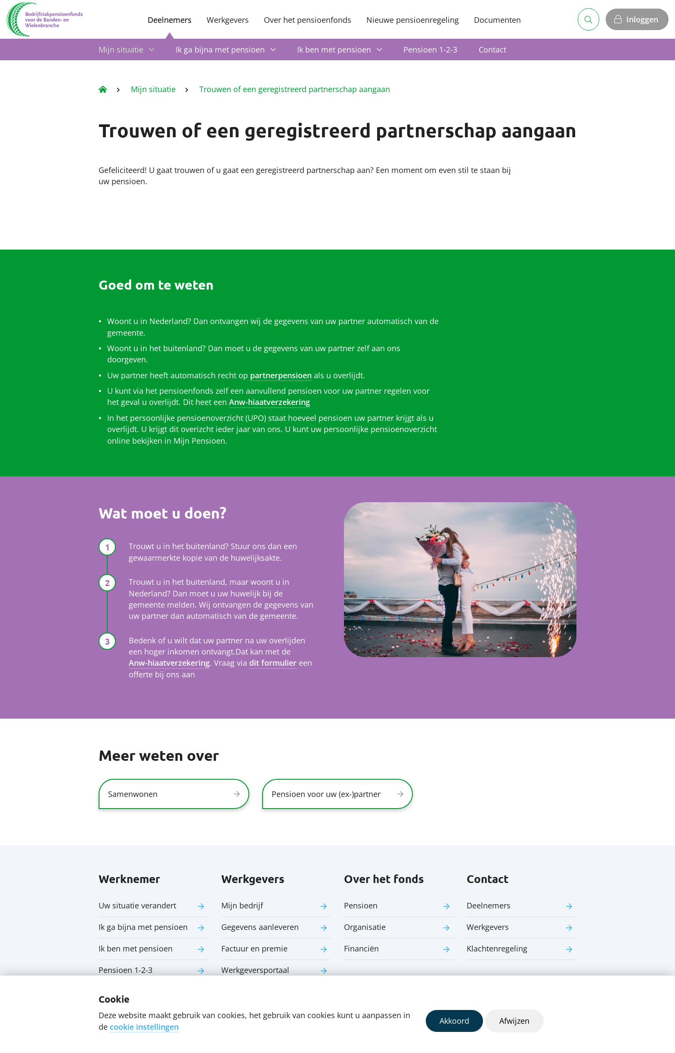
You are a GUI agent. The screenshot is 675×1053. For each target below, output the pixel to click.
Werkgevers (228, 20)
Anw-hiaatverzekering (269, 402)
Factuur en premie (254, 948)
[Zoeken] (588, 19)
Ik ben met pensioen (334, 49)
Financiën (361, 948)
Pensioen (361, 905)
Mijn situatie (121, 49)
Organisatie (365, 927)
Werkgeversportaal (255, 970)
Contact (492, 49)
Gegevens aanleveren (260, 927)
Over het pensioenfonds (307, 20)
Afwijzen (514, 1021)
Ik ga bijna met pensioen (220, 49)
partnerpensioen (281, 375)
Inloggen (642, 19)
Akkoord (454, 1021)
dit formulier (273, 663)
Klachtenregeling (497, 948)
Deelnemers (170, 20)
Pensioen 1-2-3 (430, 49)
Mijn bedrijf (242, 905)
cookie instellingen (144, 1027)
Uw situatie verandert (137, 905)
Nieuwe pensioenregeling (412, 20)
